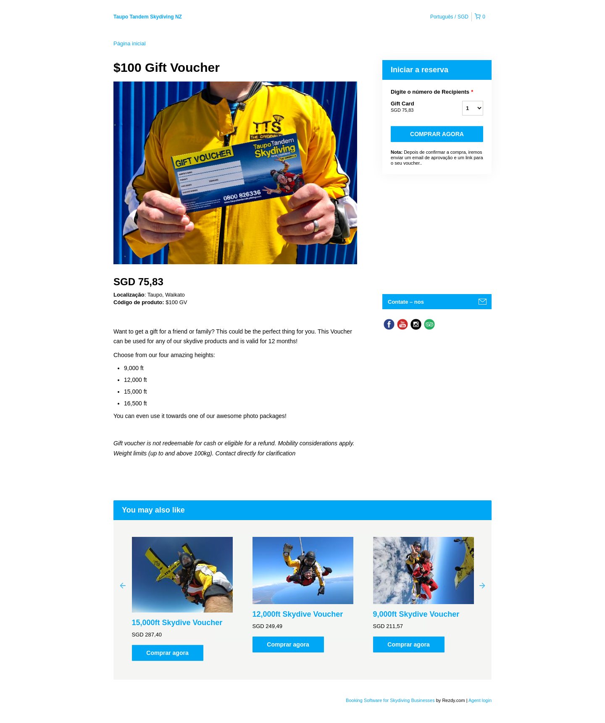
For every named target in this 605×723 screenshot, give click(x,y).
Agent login (480, 700)
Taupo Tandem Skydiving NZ (147, 17)
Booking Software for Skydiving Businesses (391, 700)
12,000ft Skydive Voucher (298, 614)
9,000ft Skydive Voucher (416, 614)
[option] (182, 599)
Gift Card (416, 107)
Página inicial (129, 43)
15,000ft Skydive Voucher (177, 622)
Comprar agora (437, 134)
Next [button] (482, 585)
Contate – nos (406, 302)
